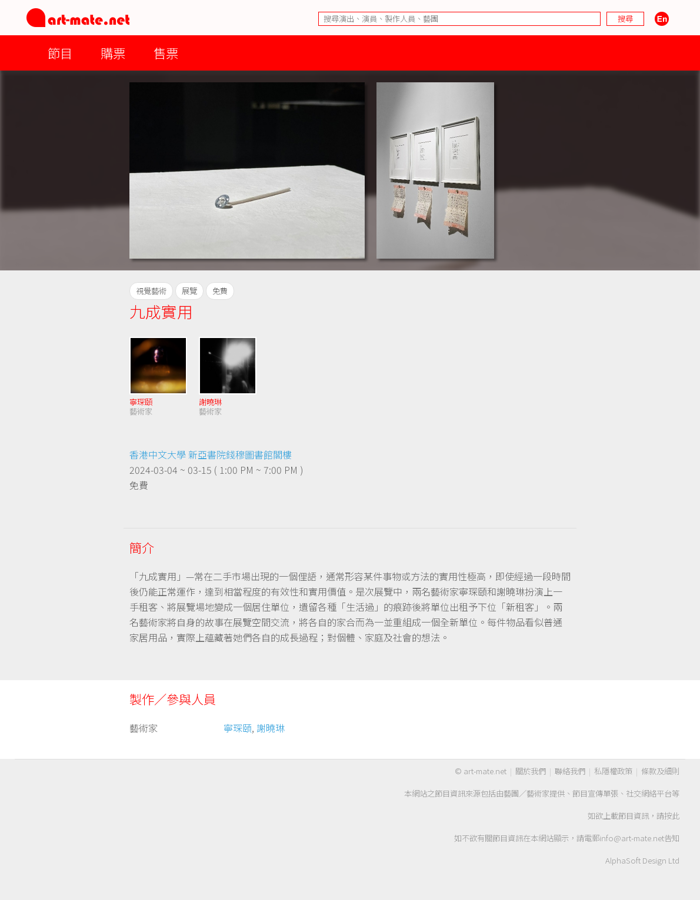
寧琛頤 (140, 401)
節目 (60, 53)
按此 (671, 815)
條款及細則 (660, 771)
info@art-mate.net (631, 838)
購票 (113, 53)
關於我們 (530, 771)
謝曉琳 (210, 401)
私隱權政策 (613, 771)
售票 (166, 53)
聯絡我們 (570, 771)
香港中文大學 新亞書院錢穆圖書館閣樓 (210, 454)
